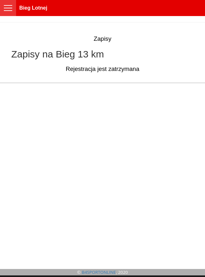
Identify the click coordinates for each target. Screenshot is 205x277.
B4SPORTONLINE (99, 272)
